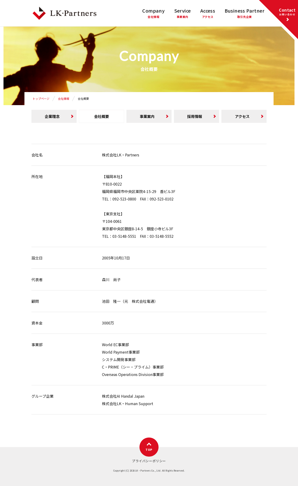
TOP (149, 450)
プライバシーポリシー (149, 460)
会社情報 (63, 98)
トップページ (41, 98)
